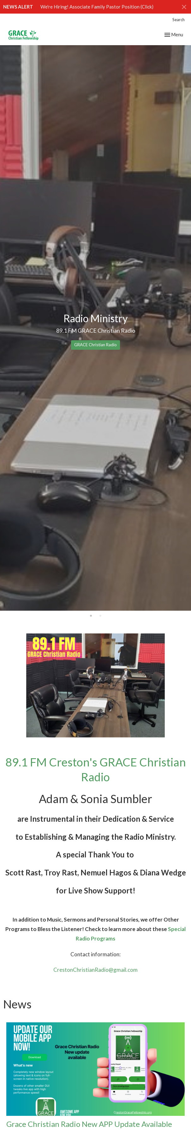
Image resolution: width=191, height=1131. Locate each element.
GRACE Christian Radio (95, 344)
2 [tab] (100, 615)
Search (178, 19)
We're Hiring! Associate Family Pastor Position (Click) (96, 6)
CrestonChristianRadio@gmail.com (95, 969)
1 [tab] (91, 615)
